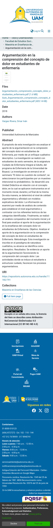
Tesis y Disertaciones (22, 38)
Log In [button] (37, 31)
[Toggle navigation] (49, 31)
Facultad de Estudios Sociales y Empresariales (19, 41)
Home (5, 38)
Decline (13, 523)
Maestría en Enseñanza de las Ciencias (19, 44)
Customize (6, 518)
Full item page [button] (12, 296)
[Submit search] (42, 31)
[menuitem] (32, 31)
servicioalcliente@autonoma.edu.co (17, 462)
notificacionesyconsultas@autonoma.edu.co (21, 466)
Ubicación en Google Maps (22, 473)
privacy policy (35, 514)
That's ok (38, 523)
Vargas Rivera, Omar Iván (14, 121)
